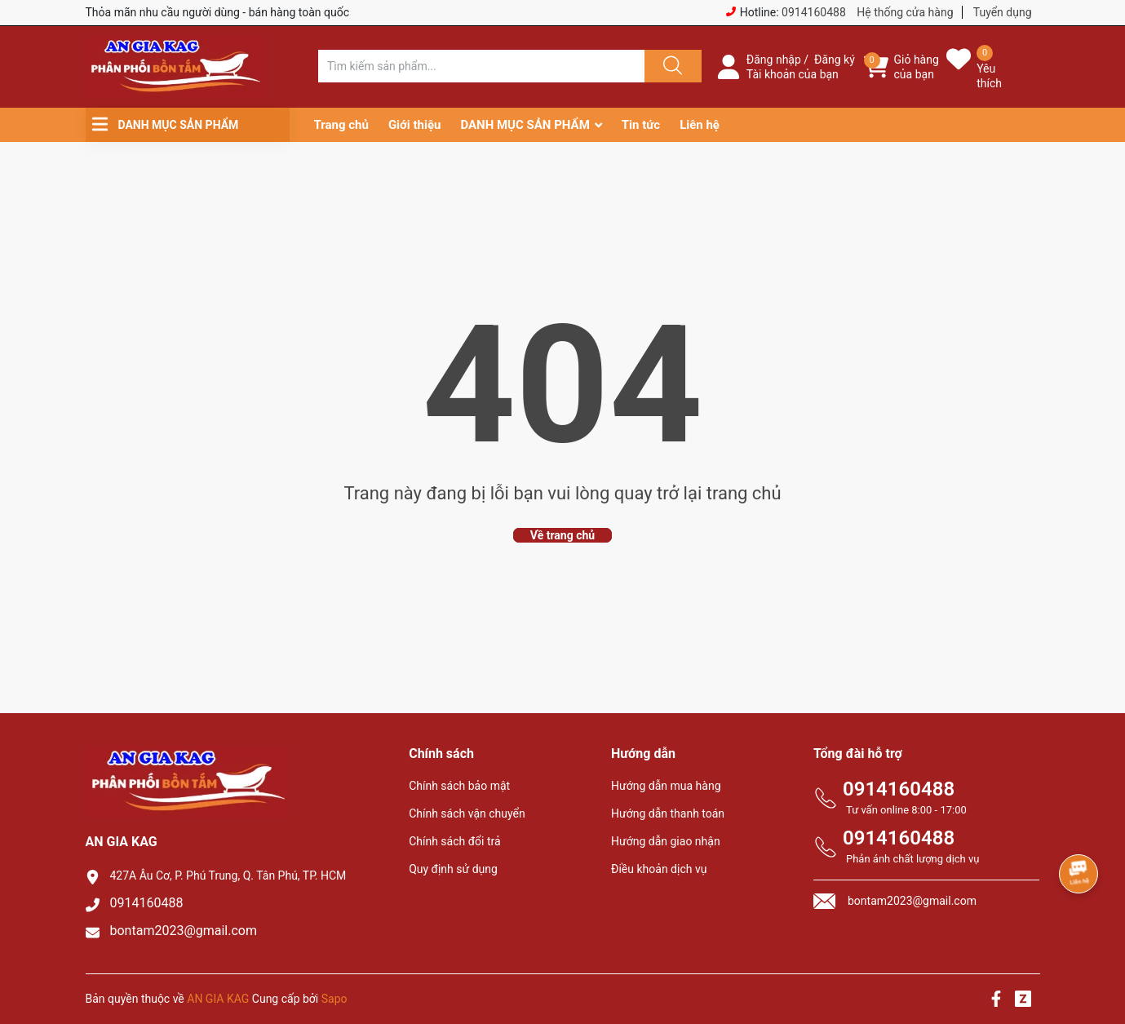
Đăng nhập (773, 59)
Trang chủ (341, 124)
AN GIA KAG (218, 998)
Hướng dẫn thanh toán (667, 813)
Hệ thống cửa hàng (905, 12)
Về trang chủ (562, 535)
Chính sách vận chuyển (467, 813)
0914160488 (814, 12)
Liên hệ (700, 124)
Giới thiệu (414, 124)
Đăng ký (834, 59)
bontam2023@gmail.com (184, 930)
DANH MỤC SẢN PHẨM (524, 124)
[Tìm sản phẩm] (481, 66)
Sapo (334, 998)
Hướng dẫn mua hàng (665, 785)
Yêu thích (989, 76)
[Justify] (670, 66)
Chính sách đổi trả (454, 841)
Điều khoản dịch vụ (658, 868)
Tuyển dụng (1002, 12)
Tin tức (641, 124)
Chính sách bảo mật (459, 785)
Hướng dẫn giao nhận (665, 841)
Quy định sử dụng (453, 868)
